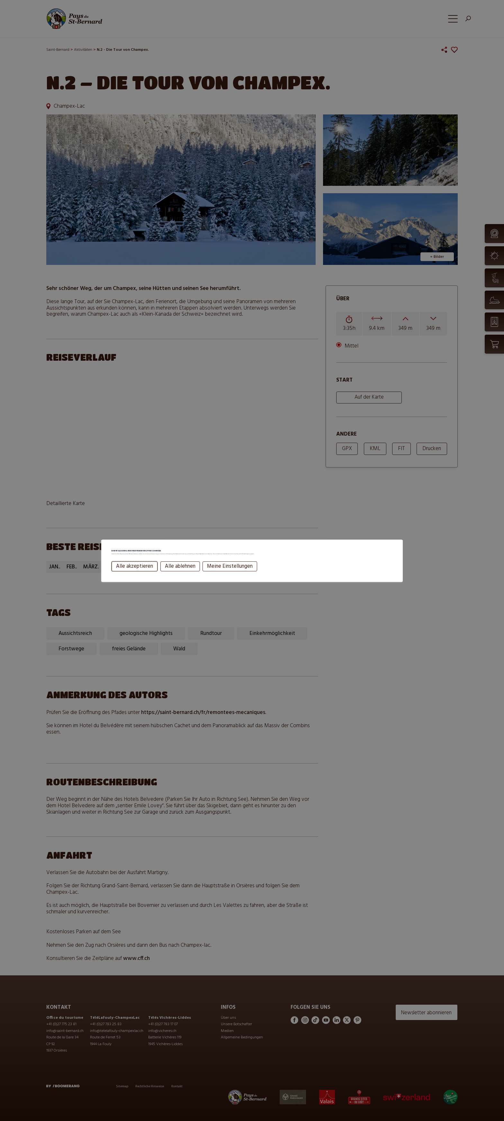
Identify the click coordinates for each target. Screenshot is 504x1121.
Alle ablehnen (180, 575)
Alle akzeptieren (134, 575)
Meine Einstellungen (229, 575)
